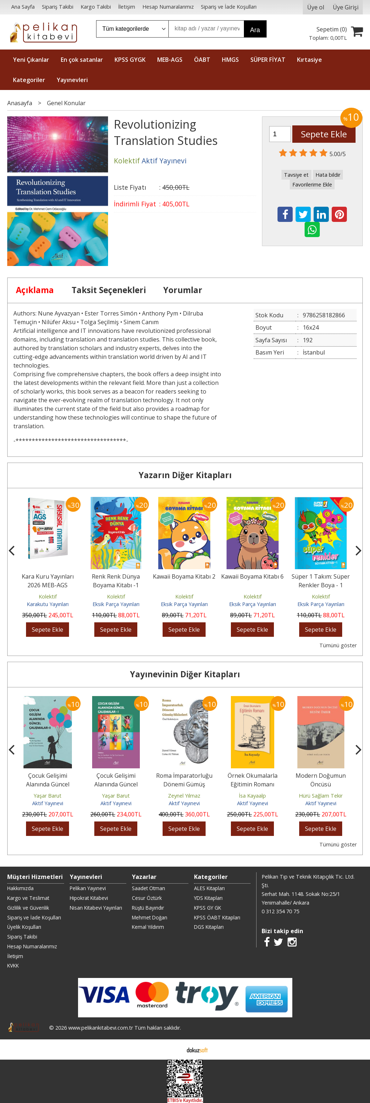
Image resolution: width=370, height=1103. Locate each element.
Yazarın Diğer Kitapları (185, 475)
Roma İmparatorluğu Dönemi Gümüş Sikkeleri (184, 784)
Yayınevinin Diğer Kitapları (185, 674)
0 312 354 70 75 (280, 911)
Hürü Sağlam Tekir (321, 795)
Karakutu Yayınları (48, 604)
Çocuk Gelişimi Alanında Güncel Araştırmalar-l (116, 784)
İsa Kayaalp (252, 795)
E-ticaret (173, 1049)
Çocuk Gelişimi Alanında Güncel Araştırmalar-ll (47, 784)
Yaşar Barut (47, 795)
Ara (255, 30)
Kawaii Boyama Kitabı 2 (184, 576)
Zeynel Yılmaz (184, 795)
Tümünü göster (338, 645)
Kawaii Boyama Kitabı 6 (252, 576)
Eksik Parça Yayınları (115, 604)
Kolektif (48, 596)
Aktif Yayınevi (47, 803)
